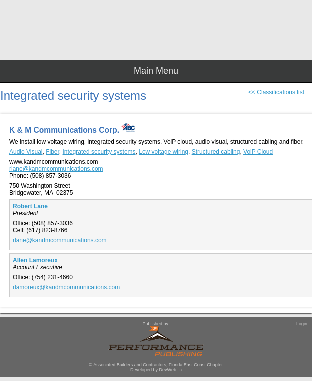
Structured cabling (216, 151)
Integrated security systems (99, 151)
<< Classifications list (276, 92)
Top (299, 356)
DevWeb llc (170, 369)
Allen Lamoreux (35, 260)
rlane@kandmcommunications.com (56, 168)
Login (301, 323)
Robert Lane (30, 206)
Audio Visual (26, 151)
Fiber (52, 151)
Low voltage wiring (163, 151)
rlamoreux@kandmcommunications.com (66, 287)
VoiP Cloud (258, 151)
